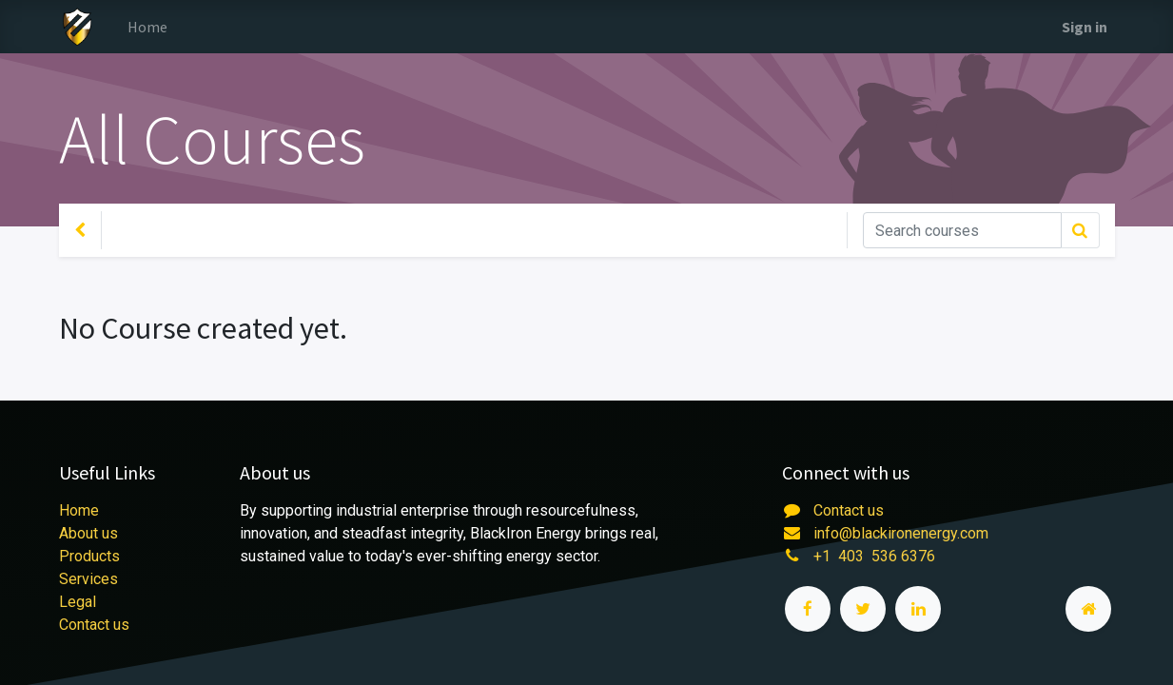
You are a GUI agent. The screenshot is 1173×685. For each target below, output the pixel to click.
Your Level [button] (157, 230)
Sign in (1084, 26)
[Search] (962, 230)
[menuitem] (147, 27)
